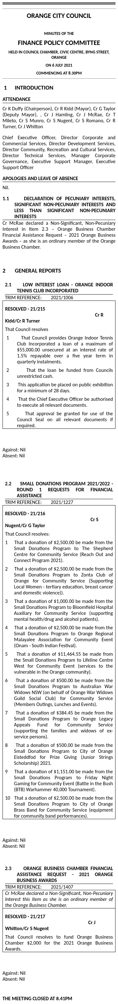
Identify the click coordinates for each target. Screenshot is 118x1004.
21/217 (37, 916)
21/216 (37, 513)
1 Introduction (28, 87)
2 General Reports (32, 270)
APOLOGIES (14, 178)
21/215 (37, 309)
